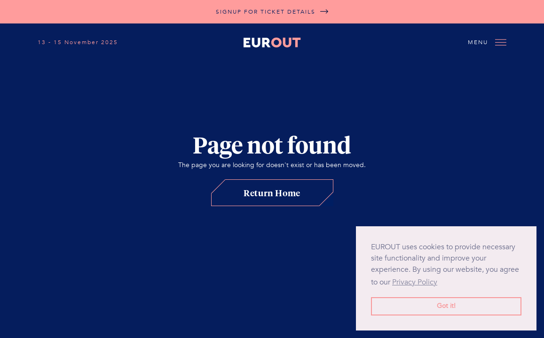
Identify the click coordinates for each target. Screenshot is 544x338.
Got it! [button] (446, 305)
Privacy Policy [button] (414, 282)
